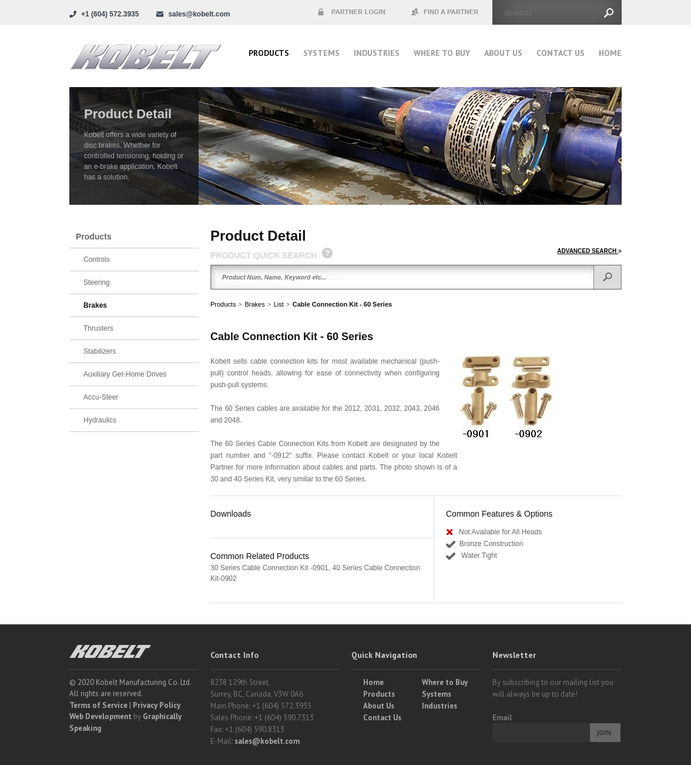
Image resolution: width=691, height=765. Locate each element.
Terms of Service (98, 705)
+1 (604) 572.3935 (110, 14)
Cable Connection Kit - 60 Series (342, 304)
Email (502, 718)
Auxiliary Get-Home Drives (124, 374)
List (279, 304)
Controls (96, 259)
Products (269, 53)
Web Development (100, 716)
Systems (321, 53)
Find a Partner (445, 12)
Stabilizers (99, 351)
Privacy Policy (156, 705)
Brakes (254, 304)
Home (610, 53)
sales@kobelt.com (267, 741)
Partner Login (351, 12)
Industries (377, 53)
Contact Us (560, 53)
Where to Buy (445, 682)
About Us (503, 53)
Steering (96, 282)
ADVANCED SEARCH (589, 251)
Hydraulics (99, 420)
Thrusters (98, 328)
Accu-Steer (100, 397)
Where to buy (442, 53)
